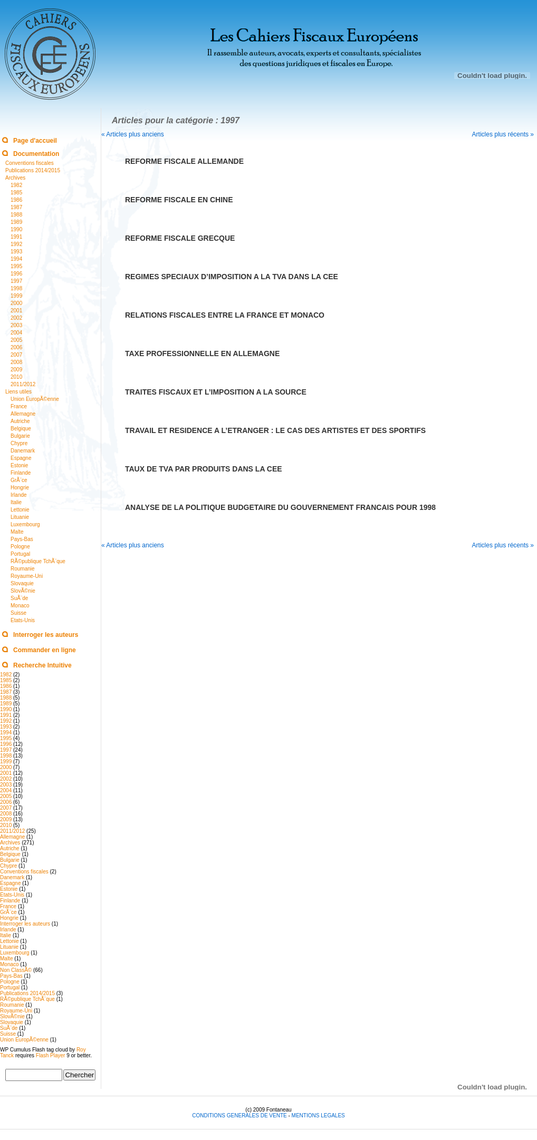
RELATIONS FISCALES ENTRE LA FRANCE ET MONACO (224, 315)
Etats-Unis (23, 620)
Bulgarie (20, 436)
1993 (16, 251)
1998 (16, 288)
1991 (16, 237)
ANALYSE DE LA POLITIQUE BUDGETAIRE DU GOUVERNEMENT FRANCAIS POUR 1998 (280, 507)
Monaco (20, 605)
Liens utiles (18, 392)
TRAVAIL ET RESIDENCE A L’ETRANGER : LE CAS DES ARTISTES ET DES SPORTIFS (275, 430)
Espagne (21, 458)
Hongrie (20, 487)
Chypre (19, 443)
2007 (16, 355)
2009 (16, 369)
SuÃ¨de (19, 598)
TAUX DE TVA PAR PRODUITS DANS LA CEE (203, 469)
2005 (16, 340)
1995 (16, 266)
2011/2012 (23, 384)
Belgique (21, 428)
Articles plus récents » (503, 134)
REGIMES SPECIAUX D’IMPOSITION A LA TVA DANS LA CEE (231, 276)
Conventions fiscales (29, 163)
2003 (16, 325)
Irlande (19, 495)
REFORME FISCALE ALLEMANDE (184, 161)
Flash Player (50, 1055)
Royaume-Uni (27, 576)
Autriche (20, 421)
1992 (16, 244)
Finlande (21, 473)
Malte (17, 532)
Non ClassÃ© (16, 970)
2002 (16, 318)
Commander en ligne (44, 650)
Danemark (23, 451)
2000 (16, 303)
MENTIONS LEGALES (318, 1115)
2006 (16, 347)
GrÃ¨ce (19, 480)
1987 (16, 207)
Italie (16, 502)
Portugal (20, 554)
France (19, 406)
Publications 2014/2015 (32, 170)
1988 (16, 215)
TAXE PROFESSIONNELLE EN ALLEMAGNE (202, 353)
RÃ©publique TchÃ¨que (38, 561)
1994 (16, 259)
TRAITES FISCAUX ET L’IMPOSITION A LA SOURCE (215, 392)
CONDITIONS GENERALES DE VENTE (240, 1115)
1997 (16, 281)
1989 (16, 222)
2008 (16, 362)
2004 (16, 333)
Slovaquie (22, 583)
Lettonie (20, 510)
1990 (16, 229)
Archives (15, 178)
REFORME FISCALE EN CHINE (179, 199)
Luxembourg (25, 524)
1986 (16, 200)
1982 (16, 185)
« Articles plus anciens (132, 134)
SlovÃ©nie (23, 591)
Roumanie (23, 569)
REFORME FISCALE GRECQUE (180, 238)
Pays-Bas (22, 539)
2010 (16, 377)
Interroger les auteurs (45, 634)
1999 (16, 296)
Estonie (19, 465)
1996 (16, 274)
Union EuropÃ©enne (35, 399)
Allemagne (23, 414)
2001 (16, 310)
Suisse (18, 613)
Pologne (20, 546)
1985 (16, 192)
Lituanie (20, 517)
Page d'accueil (35, 140)
